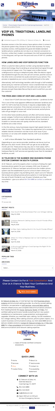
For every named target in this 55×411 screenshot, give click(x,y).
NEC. (43, 310)
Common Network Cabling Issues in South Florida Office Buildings (31, 221)
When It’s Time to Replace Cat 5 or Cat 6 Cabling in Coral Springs (31, 238)
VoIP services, (27, 305)
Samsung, (28, 310)
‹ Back (6, 191)
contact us (41, 179)
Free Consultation (38, 280)
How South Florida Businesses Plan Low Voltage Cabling (31, 212)
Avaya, (22, 310)
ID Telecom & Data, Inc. (9, 301)
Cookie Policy (24, 407)
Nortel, (35, 310)
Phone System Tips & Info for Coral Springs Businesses (25, 25)
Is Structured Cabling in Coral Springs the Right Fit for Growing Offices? (31, 247)
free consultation (15, 325)
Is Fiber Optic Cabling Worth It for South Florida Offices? (32, 229)
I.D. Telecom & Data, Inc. (33, 40)
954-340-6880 (29, 179)
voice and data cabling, (40, 305)
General (47, 40)
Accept (32, 407)
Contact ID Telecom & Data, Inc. (32, 323)
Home (5, 25)
